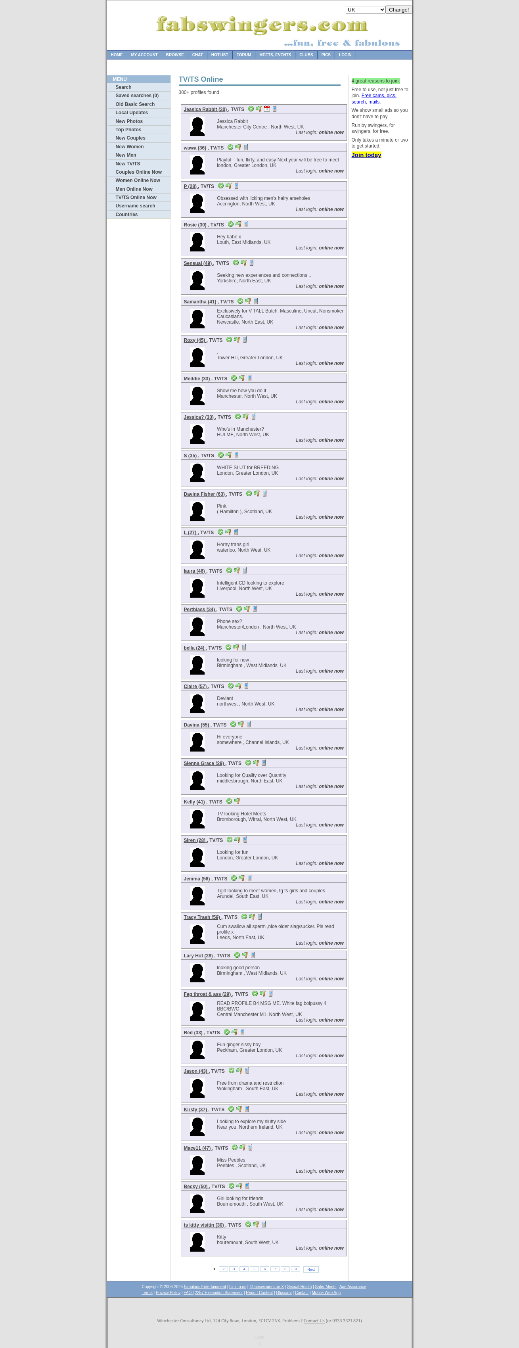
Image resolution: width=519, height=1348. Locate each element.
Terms (147, 1292)
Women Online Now (138, 180)
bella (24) (195, 648)
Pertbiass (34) (200, 609)
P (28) (191, 186)
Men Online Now (134, 189)
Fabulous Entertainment (205, 1287)
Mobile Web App (326, 1292)
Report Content (259, 1292)
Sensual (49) (198, 263)
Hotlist (219, 55)
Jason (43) (196, 1071)
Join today (366, 154)
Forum (244, 55)
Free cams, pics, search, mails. (374, 99)
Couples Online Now (139, 172)
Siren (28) (195, 840)
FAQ (188, 1292)
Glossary (283, 1292)
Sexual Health (299, 1287)
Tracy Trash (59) (203, 917)
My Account (144, 55)
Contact (301, 1292)
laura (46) (195, 571)
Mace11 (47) (198, 1148)
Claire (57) (196, 686)
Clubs (306, 55)
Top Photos (129, 129)
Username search (135, 206)
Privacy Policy (168, 1292)
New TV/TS (128, 164)
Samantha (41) (201, 302)
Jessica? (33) (199, 417)
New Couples (131, 138)
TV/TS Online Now (136, 197)
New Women (130, 147)
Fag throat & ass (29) (208, 994)
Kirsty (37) (196, 1109)
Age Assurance (352, 1287)
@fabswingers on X (266, 1287)
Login (345, 55)
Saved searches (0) (137, 95)
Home (117, 55)
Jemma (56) (197, 879)
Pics (326, 55)
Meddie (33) (197, 379)
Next (311, 1269)
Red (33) (194, 1032)
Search (124, 87)
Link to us (237, 1287)
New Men (126, 155)
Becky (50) (196, 1186)
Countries (127, 214)
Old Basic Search (135, 104)
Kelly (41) (195, 802)
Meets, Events (275, 55)
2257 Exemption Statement (219, 1292)
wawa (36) (196, 148)
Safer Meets (326, 1287)
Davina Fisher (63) (205, 494)
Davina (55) (197, 725)
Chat (197, 55)
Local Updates (132, 112)
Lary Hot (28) (199, 956)
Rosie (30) (196, 225)
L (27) (191, 532)
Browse (175, 55)
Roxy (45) (195, 340)
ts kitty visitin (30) (205, 1225)
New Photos (129, 121)
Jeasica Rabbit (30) (206, 109)
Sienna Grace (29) (205, 763)
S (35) (191, 455)
